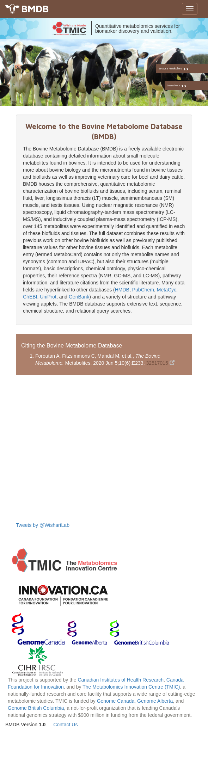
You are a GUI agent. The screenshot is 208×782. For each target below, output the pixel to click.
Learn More (184, 85)
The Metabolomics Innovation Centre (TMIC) (131, 687)
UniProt (48, 297)
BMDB (35, 8)
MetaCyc (166, 290)
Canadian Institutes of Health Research (121, 680)
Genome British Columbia (36, 708)
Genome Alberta (155, 701)
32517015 (160, 363)
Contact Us (65, 724)
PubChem (143, 290)
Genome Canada (116, 701)
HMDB (122, 290)
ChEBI (30, 297)
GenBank (79, 297)
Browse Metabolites (181, 68)
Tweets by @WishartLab (42, 525)
